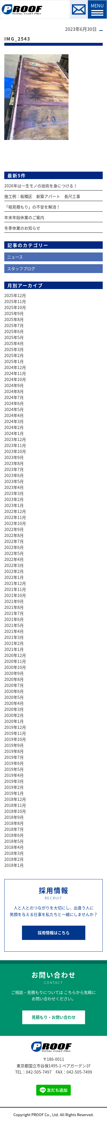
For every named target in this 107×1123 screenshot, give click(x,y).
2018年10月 (15, 811)
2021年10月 (15, 595)
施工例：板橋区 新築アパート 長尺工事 (42, 196)
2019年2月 (14, 787)
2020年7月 (14, 685)
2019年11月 (15, 733)
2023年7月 (14, 469)
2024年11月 (15, 373)
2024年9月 (14, 385)
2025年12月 (15, 295)
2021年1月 (14, 649)
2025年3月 (14, 349)
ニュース (15, 257)
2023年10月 (15, 451)
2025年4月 (14, 343)
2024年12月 (15, 367)
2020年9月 (14, 673)
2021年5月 (14, 625)
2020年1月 (14, 721)
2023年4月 (14, 487)
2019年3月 (14, 781)
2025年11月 (15, 301)
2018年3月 (14, 853)
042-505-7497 (39, 1072)
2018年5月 (14, 841)
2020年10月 (15, 667)
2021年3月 (14, 637)
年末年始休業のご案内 (24, 217)
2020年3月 (14, 709)
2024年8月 (14, 391)
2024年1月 (14, 433)
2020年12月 (15, 655)
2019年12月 (15, 727)
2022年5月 (14, 553)
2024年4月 (14, 415)
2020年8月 (14, 679)
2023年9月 (14, 457)
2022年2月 (14, 571)
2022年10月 (15, 523)
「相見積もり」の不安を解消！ (32, 207)
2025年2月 (14, 355)
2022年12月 (15, 511)
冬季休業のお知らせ (22, 228)
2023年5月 (14, 481)
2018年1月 (14, 865)
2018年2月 (14, 859)
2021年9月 (14, 601)
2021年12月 (15, 583)
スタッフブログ (21, 268)
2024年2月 (14, 427)
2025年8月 (14, 319)
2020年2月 (14, 715)
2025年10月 (15, 307)
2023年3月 (14, 493)
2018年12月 (15, 799)
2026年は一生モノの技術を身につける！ (40, 185)
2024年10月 (15, 379)
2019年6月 (14, 763)
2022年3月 (14, 565)
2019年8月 (14, 751)
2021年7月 (14, 613)
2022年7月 (14, 541)
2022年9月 (14, 529)
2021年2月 (14, 643)
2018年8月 (14, 823)
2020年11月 (15, 661)
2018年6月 (14, 835)
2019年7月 (14, 757)
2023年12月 (15, 439)
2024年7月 (14, 397)
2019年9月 (14, 745)
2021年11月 (15, 589)
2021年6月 (14, 619)
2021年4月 (14, 631)
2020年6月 (14, 691)
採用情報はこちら (54, 932)
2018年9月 (14, 817)
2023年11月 (15, 445)
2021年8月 (14, 607)
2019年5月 (14, 769)
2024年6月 (14, 403)
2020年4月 (14, 703)
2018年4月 (14, 847)
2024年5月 (14, 409)
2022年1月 (14, 577)
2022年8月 (14, 535)
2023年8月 (14, 463)
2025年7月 (14, 325)
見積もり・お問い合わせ (54, 1017)
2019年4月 (14, 775)
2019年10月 (15, 739)
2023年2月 (14, 499)
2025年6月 (14, 331)
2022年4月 (14, 559)
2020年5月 (14, 697)
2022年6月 (14, 547)
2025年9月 (14, 313)
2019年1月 (14, 793)
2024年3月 (14, 421)
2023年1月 (14, 505)
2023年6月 (14, 475)
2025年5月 (14, 337)
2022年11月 (15, 517)
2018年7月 (14, 829)
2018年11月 (15, 805)
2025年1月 (14, 361)
